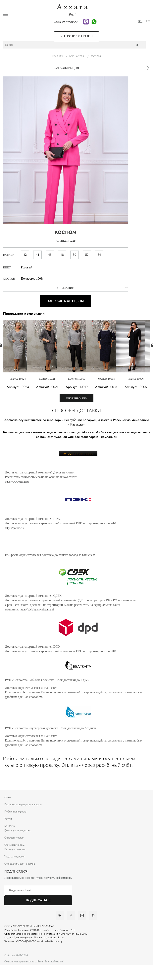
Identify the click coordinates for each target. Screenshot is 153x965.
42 (24, 254)
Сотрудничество (14, 838)
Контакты (9, 826)
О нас (8, 797)
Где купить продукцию (17, 830)
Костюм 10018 (106, 378)
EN (148, 21)
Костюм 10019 (76, 378)
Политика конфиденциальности (23, 804)
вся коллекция (66, 67)
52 (85, 254)
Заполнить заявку (76, 398)
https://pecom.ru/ (14, 528)
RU (140, 21)
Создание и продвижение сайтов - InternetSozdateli (34, 961)
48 (61, 254)
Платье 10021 (47, 378)
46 (48, 254)
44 (36, 254)
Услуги (8, 819)
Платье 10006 (136, 378)
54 (98, 254)
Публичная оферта (15, 811)
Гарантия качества (15, 849)
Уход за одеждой (14, 856)
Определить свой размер (19, 864)
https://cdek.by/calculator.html (37, 609)
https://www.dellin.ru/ (17, 481)
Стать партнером (14, 845)
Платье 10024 (18, 378)
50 (73, 254)
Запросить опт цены (65, 300)
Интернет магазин (76, 36)
